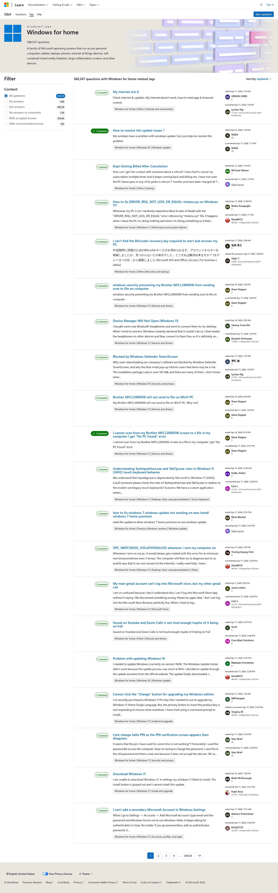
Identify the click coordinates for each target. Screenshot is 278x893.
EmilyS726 (237, 827)
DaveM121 (237, 219)
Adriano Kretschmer (242, 813)
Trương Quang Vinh (242, 552)
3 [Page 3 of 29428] (166, 855)
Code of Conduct (150, 882)
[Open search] (261, 5)
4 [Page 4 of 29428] (174, 855)
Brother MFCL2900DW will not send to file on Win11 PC (153, 397)
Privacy (77, 882)
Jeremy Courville (240, 325)
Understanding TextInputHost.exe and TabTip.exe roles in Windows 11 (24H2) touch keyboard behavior (163, 470)
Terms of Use (130, 882)
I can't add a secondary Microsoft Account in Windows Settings (159, 809)
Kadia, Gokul (238, 473)
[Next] (199, 855)
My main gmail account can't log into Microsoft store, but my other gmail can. (167, 585)
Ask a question (264, 14)
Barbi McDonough (241, 778)
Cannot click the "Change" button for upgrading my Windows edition (163, 694)
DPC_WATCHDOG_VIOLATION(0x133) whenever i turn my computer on (164, 548)
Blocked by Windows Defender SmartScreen (145, 356)
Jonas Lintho (238, 587)
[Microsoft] (6, 4)
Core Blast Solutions (242, 640)
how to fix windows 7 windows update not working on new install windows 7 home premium (161, 514)
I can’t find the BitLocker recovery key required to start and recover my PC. (165, 242)
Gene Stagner (238, 289)
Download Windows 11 (129, 774)
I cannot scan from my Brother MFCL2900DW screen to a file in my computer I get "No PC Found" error (161, 434)
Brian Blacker (238, 517)
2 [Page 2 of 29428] (158, 855)
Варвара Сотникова (242, 662)
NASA (234, 134)
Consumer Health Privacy (102, 882)
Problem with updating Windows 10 (139, 658)
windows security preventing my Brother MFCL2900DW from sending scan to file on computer (164, 287)
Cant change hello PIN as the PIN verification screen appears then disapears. (160, 736)
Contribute (63, 882)
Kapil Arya (237, 791)
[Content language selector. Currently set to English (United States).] (20, 874)
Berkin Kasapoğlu (241, 206)
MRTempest (237, 698)
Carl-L (234, 486)
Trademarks (172, 882)
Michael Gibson (240, 170)
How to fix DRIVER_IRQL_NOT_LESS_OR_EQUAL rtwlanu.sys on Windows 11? (165, 203)
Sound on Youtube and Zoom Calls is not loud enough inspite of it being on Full (165, 624)
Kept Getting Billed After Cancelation (140, 166)
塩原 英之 (236, 245)
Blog (48, 882)
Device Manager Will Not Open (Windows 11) (146, 321)
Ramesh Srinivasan (241, 338)
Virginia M (237, 711)
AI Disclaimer (11, 882)
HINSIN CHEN (239, 96)
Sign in (270, 4)
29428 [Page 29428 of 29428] (188, 855)
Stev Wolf (236, 739)
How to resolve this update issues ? (139, 130)
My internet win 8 (126, 92)
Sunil (234, 626)
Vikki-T (235, 258)
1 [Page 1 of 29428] (150, 855)
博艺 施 (235, 360)
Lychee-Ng (237, 109)
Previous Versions (32, 882)
